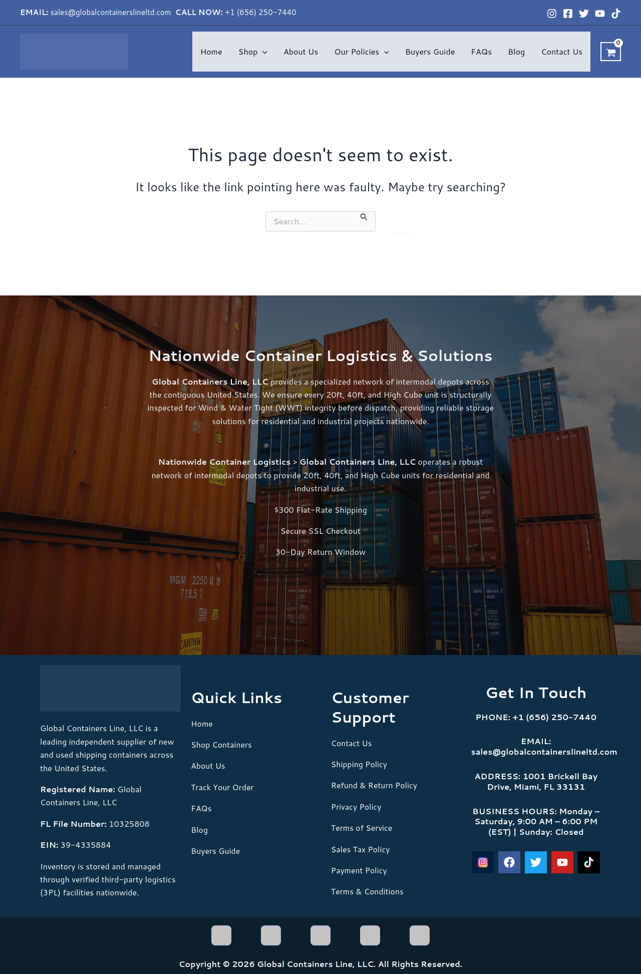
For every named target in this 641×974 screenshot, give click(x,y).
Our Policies (361, 52)
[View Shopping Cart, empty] (610, 51)
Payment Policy (359, 870)
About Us (300, 51)
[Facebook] (568, 14)
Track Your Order (222, 787)
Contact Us (561, 51)
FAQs (481, 51)
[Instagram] (552, 14)
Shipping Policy (359, 764)
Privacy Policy (356, 806)
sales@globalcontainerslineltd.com (112, 12)
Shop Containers (221, 744)
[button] (262, 52)
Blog (516, 51)
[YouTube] (600, 14)
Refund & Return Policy (375, 785)
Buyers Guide (430, 51)
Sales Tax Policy (361, 849)
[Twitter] (584, 14)
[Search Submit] (364, 216)
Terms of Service (362, 827)
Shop (252, 52)
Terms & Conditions (368, 891)
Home (211, 51)
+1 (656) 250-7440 (260, 12)
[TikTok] (616, 14)
